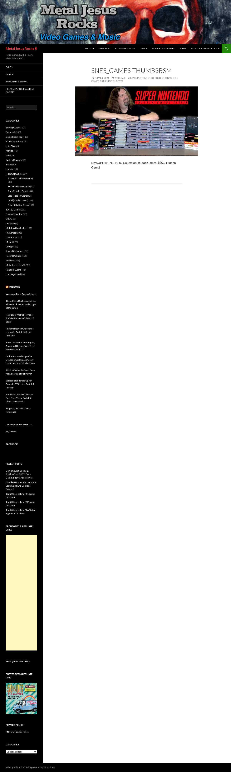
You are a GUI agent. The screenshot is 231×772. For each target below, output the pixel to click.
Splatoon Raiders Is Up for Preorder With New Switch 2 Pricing (20, 384)
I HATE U (10, 223)
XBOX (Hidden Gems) (19, 186)
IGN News (14, 287)
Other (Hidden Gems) (18, 205)
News (8, 155)
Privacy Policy (13, 767)
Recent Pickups (13, 255)
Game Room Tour (14, 136)
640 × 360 (120, 77)
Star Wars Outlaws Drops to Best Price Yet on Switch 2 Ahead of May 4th (19, 398)
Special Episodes (14, 251)
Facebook (12, 444)
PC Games (11, 232)
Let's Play (10, 146)
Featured (10, 132)
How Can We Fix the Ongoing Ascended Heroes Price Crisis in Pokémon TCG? (20, 346)
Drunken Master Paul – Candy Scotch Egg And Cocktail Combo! (21, 486)
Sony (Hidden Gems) (18, 191)
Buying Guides (13, 127)
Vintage (9, 246)
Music (9, 242)
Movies (9, 150)
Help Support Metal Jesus (205, 48)
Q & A (9, 218)
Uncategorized (13, 274)
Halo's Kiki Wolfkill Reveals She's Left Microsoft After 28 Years (20, 318)
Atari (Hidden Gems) (18, 200)
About (88, 48)
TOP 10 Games (13, 209)
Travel (9, 164)
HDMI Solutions (14, 141)
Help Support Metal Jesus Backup (20, 90)
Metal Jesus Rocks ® (21, 48)
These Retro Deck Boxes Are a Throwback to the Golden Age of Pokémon (21, 304)
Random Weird (13, 269)
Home (182, 48)
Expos (143, 48)
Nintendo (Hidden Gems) (20, 178)
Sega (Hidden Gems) (18, 195)
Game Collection (14, 214)
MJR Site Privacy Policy (17, 731)
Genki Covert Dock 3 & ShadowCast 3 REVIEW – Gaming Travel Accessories (19, 474)
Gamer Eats (11, 237)
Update (9, 169)
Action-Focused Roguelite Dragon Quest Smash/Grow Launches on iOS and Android (21, 360)
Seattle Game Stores (163, 48)
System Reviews (14, 159)
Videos (103, 48)
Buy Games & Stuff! (125, 48)
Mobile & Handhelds (16, 228)
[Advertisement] (21, 592)
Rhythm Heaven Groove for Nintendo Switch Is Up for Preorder (19, 332)
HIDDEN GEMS (14, 173)
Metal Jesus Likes (14, 265)
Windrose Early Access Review (21, 294)
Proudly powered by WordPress (39, 767)
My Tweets (11, 431)
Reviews (10, 260)
